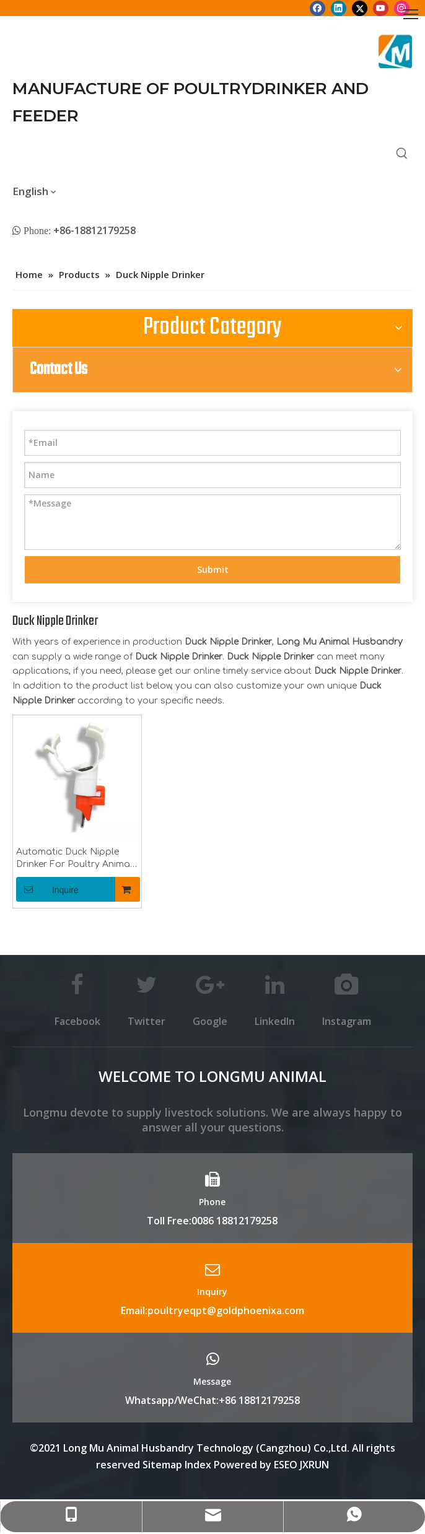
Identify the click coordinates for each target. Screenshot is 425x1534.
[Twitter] (359, 8)
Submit (213, 569)
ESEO (285, 1464)
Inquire (47, 889)
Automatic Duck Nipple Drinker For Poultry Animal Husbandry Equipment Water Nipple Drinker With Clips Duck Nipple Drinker (74, 859)
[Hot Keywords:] (402, 153)
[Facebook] (317, 8)
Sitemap (162, 1464)
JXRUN (314, 1464)
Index (199, 1464)
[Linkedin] (338, 8)
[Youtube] (380, 8)
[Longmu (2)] (396, 51)
